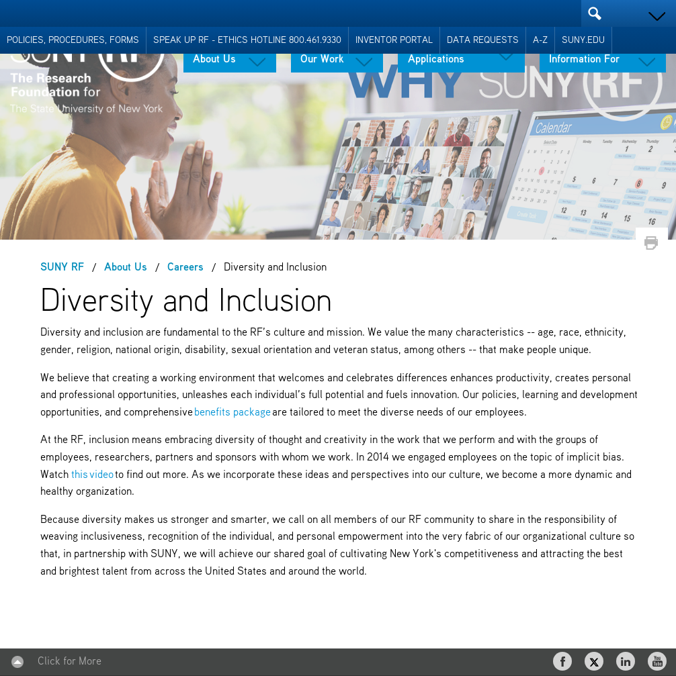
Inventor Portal (394, 40)
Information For (584, 59)
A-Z (540, 40)
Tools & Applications (436, 54)
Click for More (69, 662)
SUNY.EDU (583, 40)
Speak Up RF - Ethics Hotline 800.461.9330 (247, 40)
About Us (214, 59)
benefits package (232, 412)
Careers (185, 267)
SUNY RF (62, 267)
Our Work (322, 59)
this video (92, 475)
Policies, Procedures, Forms (73, 40)
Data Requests (483, 40)
